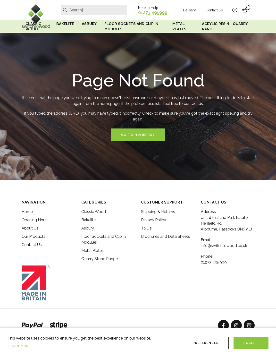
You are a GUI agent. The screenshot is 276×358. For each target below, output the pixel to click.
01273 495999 (152, 12)
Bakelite (65, 24)
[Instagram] (236, 325)
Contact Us (214, 10)
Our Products (33, 236)
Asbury (89, 24)
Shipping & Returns (158, 211)
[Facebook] (223, 325)
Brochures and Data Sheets (165, 236)
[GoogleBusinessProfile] (249, 325)
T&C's (146, 228)
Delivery (189, 10)
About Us (30, 228)
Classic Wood (33, 27)
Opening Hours (35, 220)
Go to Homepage (138, 134)
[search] (65, 10)
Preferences (206, 343)
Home (27, 211)
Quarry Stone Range (99, 258)
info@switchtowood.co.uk (224, 245)
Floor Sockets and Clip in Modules (131, 27)
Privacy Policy (153, 220)
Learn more (19, 346)
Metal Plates (179, 27)
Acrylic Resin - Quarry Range (225, 27)
